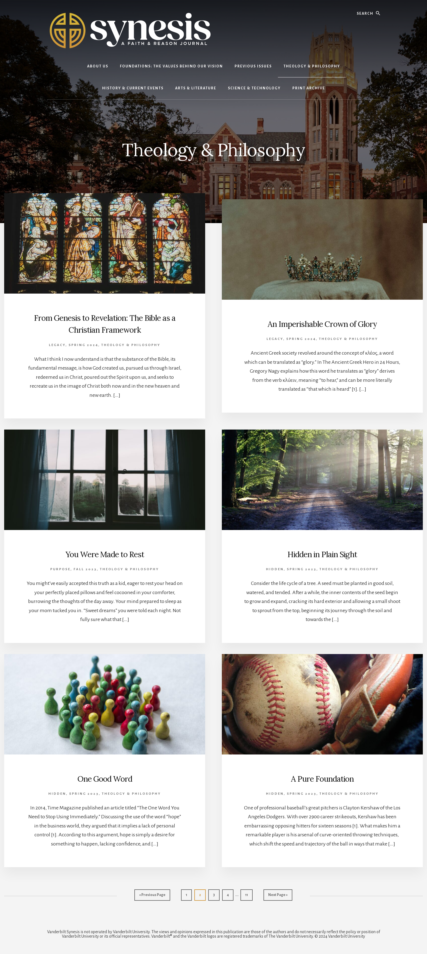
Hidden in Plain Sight (322, 553)
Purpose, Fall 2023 (73, 569)
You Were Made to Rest (105, 553)
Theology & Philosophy (130, 345)
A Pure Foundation (322, 778)
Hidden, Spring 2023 (291, 569)
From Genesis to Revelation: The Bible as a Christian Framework (104, 323)
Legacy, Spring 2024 (73, 345)
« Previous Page (152, 896)
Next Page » (278, 896)
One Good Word (105, 778)
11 (249, 894)
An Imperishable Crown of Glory (322, 323)
